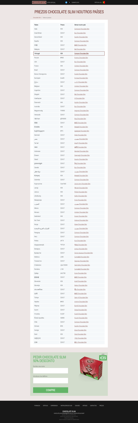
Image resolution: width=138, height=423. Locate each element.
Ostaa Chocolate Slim (80, 310)
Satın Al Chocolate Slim (81, 297)
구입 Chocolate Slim (80, 338)
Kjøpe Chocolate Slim (80, 224)
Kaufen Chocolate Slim (81, 37)
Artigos (85, 405)
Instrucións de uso (66, 405)
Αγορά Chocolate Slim (81, 127)
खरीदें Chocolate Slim (80, 147)
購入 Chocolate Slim (80, 342)
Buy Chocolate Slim (80, 33)
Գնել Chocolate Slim (80, 245)
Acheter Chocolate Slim (81, 66)
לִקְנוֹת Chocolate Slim (80, 143)
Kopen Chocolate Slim (80, 216)
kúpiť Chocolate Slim (80, 281)
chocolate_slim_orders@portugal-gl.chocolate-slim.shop (69, 413)
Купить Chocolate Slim (81, 58)
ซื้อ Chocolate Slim (79, 289)
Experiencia (54, 405)
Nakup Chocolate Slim (80, 285)
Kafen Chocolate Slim (80, 196)
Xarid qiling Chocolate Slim (82, 265)
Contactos (93, 405)
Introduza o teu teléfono (40, 376)
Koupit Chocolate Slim (80, 318)
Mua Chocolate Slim (80, 119)
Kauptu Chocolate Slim (81, 159)
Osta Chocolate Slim (80, 334)
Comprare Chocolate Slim (81, 29)
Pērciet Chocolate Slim (81, 188)
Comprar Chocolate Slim (81, 41)
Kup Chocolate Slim (80, 241)
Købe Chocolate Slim (80, 135)
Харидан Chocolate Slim (81, 261)
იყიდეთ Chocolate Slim (81, 131)
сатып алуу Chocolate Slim (82, 184)
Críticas (45, 405)
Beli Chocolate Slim (79, 49)
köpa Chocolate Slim (80, 330)
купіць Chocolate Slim (80, 249)
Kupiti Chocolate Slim (80, 314)
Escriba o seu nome (39, 366)
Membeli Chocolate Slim (81, 151)
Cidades (77, 405)
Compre (50, 390)
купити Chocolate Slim (81, 302)
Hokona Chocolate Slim (81, 220)
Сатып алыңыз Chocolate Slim (83, 253)
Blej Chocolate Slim (79, 94)
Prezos (101, 405)
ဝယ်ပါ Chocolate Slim (80, 82)
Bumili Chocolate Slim (80, 306)
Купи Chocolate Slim (80, 200)
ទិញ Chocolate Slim (80, 163)
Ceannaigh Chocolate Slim (82, 155)
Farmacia (37, 405)
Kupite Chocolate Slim (80, 74)
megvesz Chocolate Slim (81, 111)
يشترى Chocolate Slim (81, 139)
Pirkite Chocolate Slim (80, 192)
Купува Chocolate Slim (81, 78)
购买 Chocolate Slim (80, 45)
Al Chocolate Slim (79, 98)
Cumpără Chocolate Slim (81, 257)
